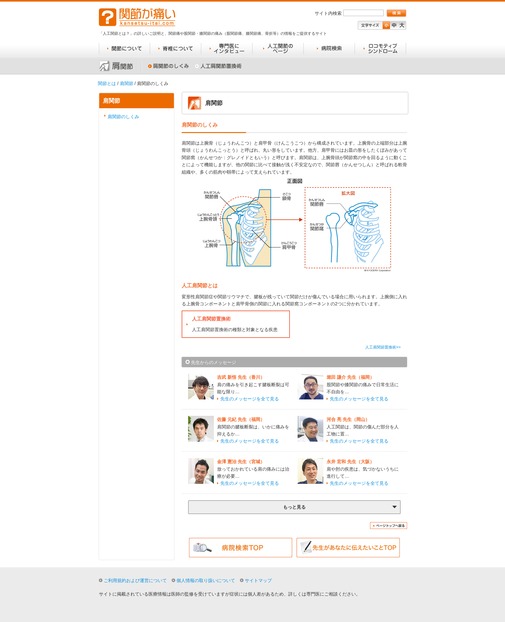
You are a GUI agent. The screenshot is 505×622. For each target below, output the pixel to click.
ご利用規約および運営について (135, 580)
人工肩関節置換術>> (383, 347)
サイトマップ (258, 580)
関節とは (107, 83)
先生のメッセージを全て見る (249, 398)
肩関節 (126, 83)
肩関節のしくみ (123, 116)
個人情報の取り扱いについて (205, 580)
